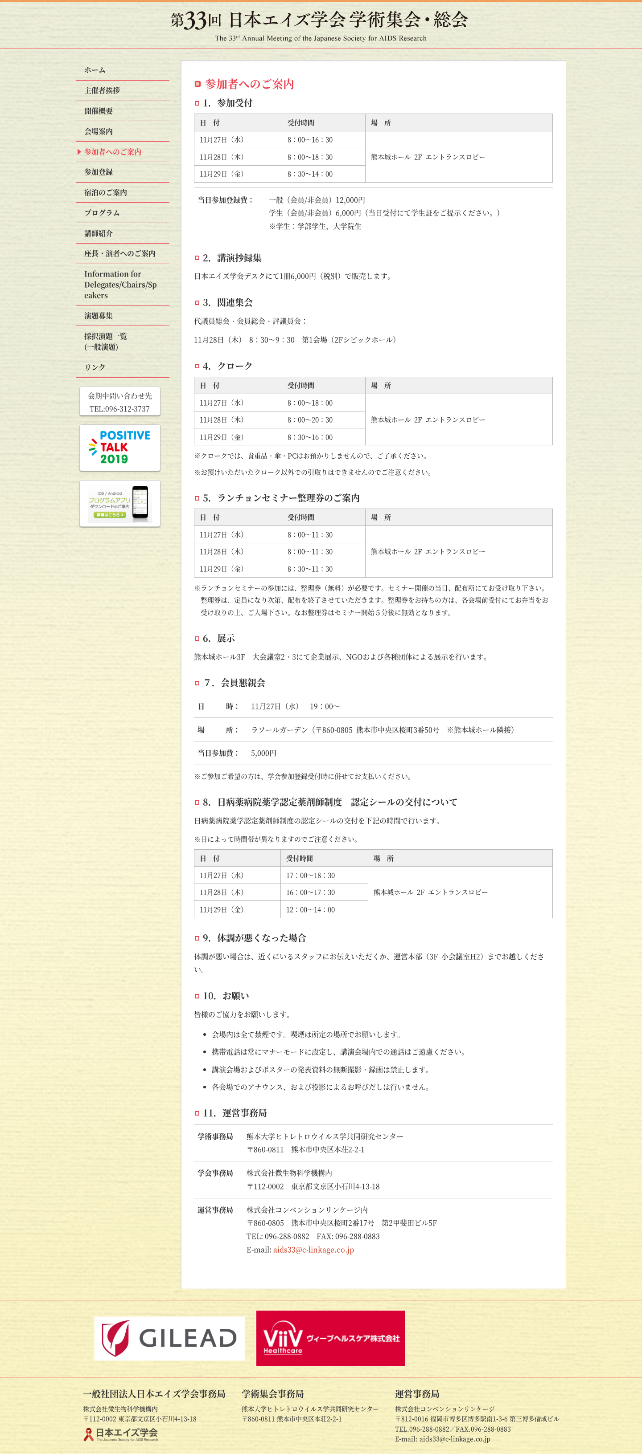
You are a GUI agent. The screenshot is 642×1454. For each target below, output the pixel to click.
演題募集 (98, 315)
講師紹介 (98, 233)
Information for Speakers (120, 284)
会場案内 (98, 131)
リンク (95, 367)
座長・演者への (120, 253)
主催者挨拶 (102, 90)
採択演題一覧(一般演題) (105, 341)
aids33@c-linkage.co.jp (313, 1249)
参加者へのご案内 (112, 152)
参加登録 (98, 172)
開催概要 (98, 111)
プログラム (102, 213)
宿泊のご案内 (105, 192)
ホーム (95, 70)
